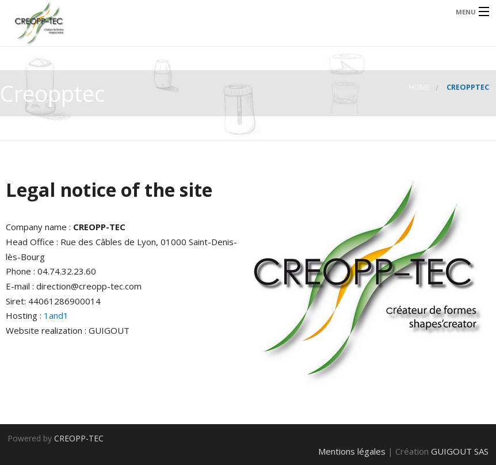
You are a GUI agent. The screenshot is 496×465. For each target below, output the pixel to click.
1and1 (56, 315)
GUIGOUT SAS (460, 451)
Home (419, 87)
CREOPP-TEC (79, 438)
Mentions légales (352, 451)
